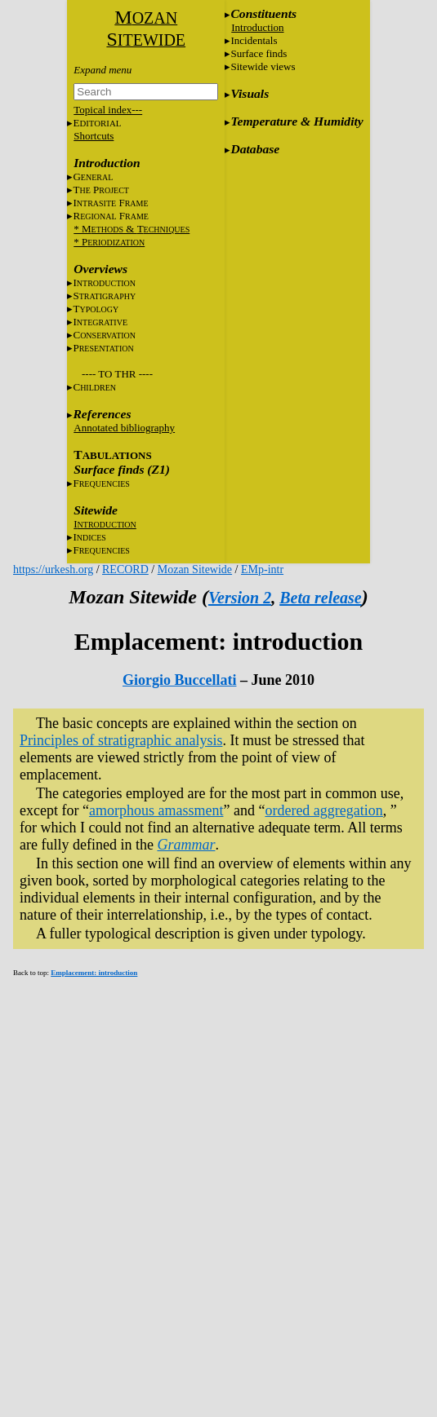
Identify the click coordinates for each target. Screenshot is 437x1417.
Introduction (257, 27)
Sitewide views (262, 66)
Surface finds (258, 53)
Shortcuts (94, 136)
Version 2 (239, 598)
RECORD (125, 569)
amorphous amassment (156, 810)
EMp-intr (262, 569)
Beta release (320, 598)
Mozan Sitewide (195, 569)
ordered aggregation (323, 810)
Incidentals (253, 40)
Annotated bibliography (124, 428)
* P (109, 242)
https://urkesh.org (53, 569)
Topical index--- (108, 110)
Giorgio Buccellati (179, 680)
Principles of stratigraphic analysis (121, 740)
